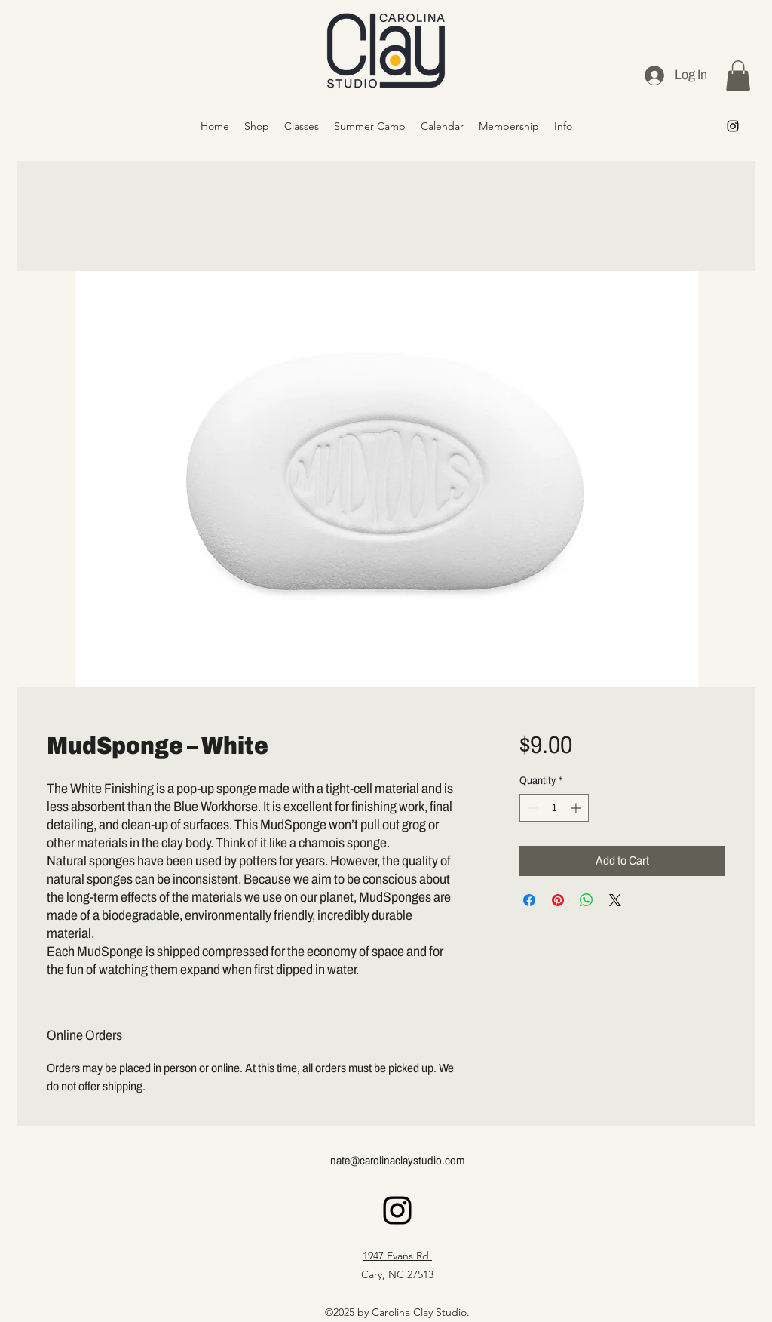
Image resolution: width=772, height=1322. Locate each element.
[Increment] (577, 808)
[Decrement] (531, 808)
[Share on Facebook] (529, 900)
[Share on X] (615, 900)
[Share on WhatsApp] (586, 900)
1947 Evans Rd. (397, 1255)
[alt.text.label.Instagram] (732, 126)
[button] (738, 75)
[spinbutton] (554, 808)
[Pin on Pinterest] (558, 900)
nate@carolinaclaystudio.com (397, 1160)
